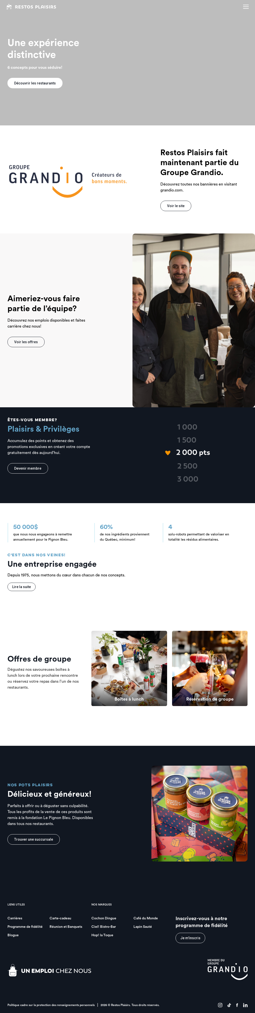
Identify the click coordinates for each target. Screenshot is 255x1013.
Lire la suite (21, 587)
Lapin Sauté (142, 927)
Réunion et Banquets (66, 927)
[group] (129, 668)
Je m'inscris (190, 938)
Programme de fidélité (25, 927)
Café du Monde (145, 918)
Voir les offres (26, 342)
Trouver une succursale (33, 839)
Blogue (13, 935)
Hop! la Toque (102, 935)
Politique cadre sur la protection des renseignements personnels (51, 1005)
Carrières (14, 918)
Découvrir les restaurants (35, 83)
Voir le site (176, 206)
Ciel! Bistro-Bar (103, 927)
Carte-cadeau (60, 918)
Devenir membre (27, 468)
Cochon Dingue (103, 918)
